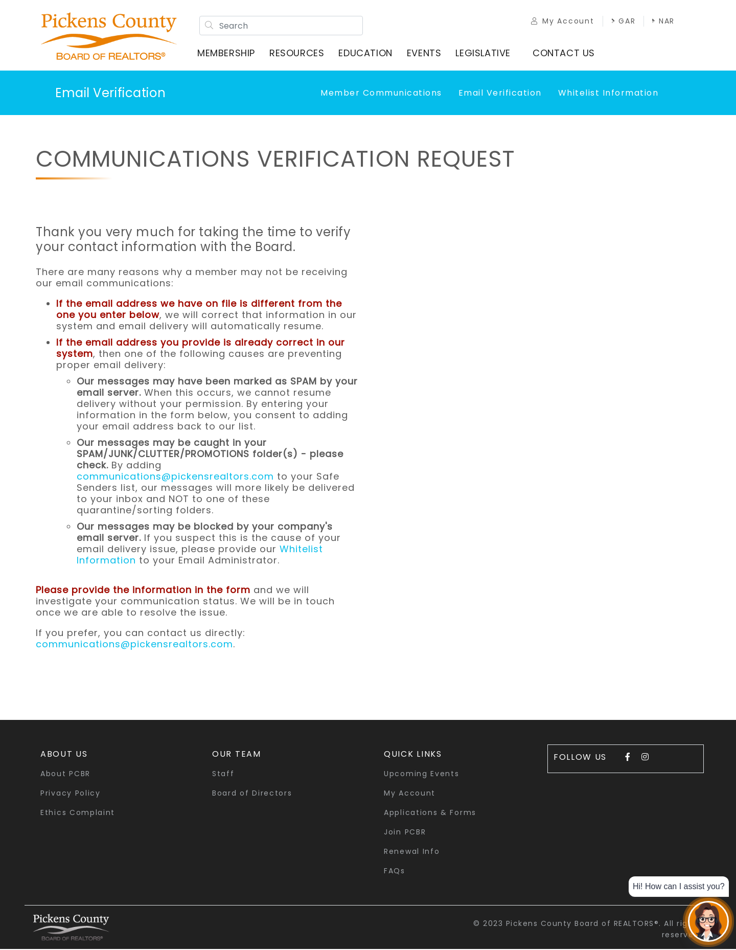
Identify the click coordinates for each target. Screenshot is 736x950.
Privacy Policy (70, 794)
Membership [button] (227, 53)
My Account (560, 21)
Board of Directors (252, 794)
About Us (64, 755)
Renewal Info (412, 852)
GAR (621, 21)
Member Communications (381, 94)
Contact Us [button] (565, 53)
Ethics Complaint (77, 813)
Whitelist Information (608, 94)
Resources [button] (297, 53)
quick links (413, 755)
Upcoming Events (421, 775)
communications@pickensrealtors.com (175, 477)
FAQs (394, 872)
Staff (223, 775)
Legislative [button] (484, 53)
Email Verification (110, 93)
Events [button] (425, 53)
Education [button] (366, 53)
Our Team (236, 755)
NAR (661, 21)
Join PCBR (405, 833)
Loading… (529, 444)
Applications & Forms (430, 813)
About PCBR (65, 775)
